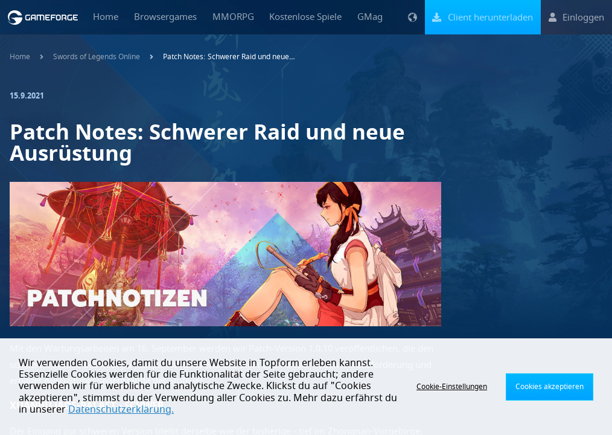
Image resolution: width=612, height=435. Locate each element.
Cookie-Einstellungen (451, 386)
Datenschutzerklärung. (121, 409)
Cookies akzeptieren (549, 386)
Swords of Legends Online (96, 56)
